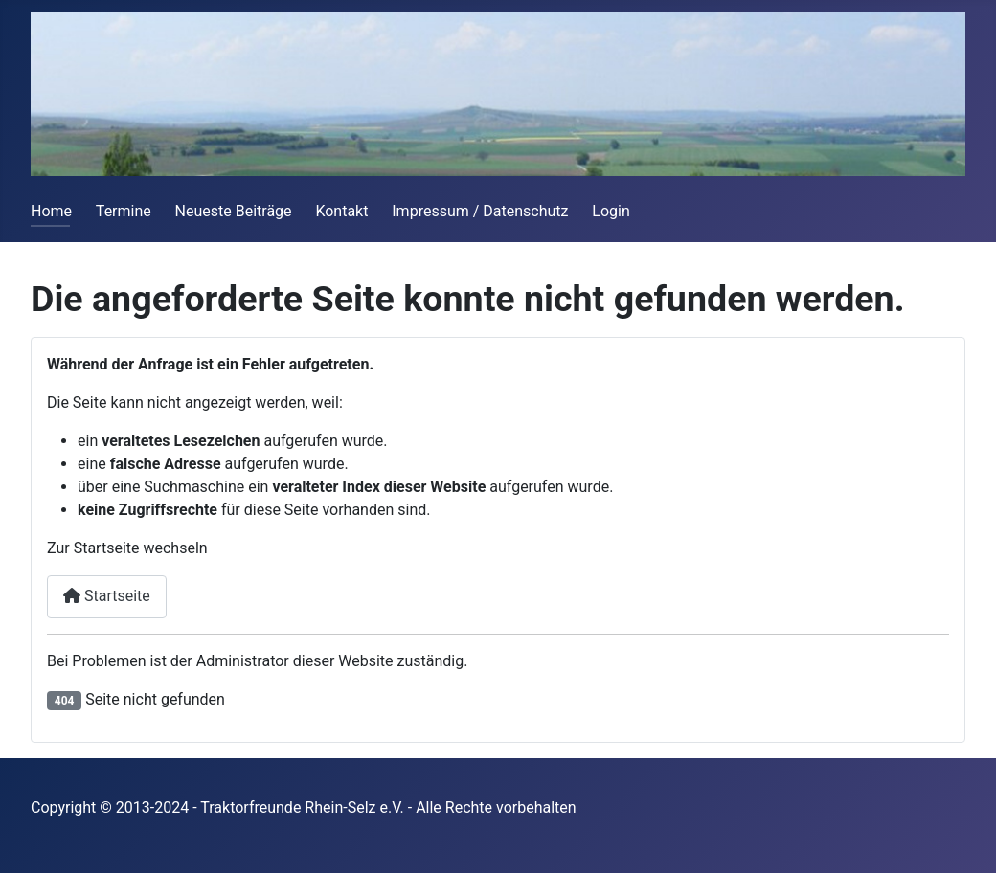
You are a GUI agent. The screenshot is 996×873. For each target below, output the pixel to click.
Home (51, 211)
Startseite (106, 596)
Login (610, 211)
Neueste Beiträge (233, 211)
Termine (123, 211)
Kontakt (341, 211)
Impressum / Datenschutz (480, 211)
